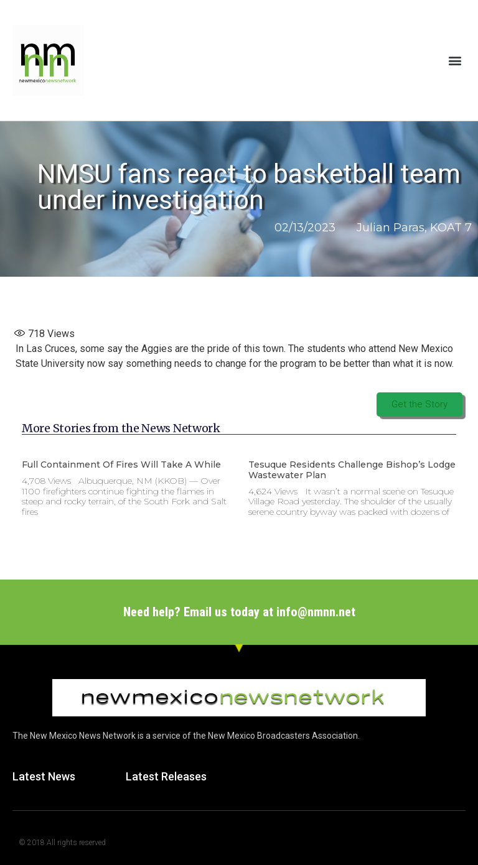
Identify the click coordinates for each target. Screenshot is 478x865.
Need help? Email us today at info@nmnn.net (239, 611)
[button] (455, 60)
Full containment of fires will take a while (121, 464)
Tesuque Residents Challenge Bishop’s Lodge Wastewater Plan (352, 470)
